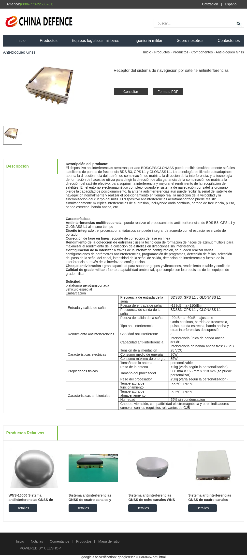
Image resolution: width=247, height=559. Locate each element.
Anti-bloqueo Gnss (230, 52)
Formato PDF (168, 92)
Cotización (210, 4)
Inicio (21, 40)
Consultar (130, 92)
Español (231, 4)
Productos (49, 40)
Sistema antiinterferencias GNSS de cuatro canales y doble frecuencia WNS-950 (90, 499)
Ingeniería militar (147, 40)
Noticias (37, 541)
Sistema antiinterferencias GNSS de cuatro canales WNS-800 (209, 499)
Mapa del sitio (108, 541)
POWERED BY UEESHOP (40, 548)
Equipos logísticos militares (95, 40)
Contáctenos (229, 40)
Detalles (23, 508)
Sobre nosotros (190, 40)
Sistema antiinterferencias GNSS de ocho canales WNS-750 (152, 499)
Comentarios (59, 541)
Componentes (202, 52)
